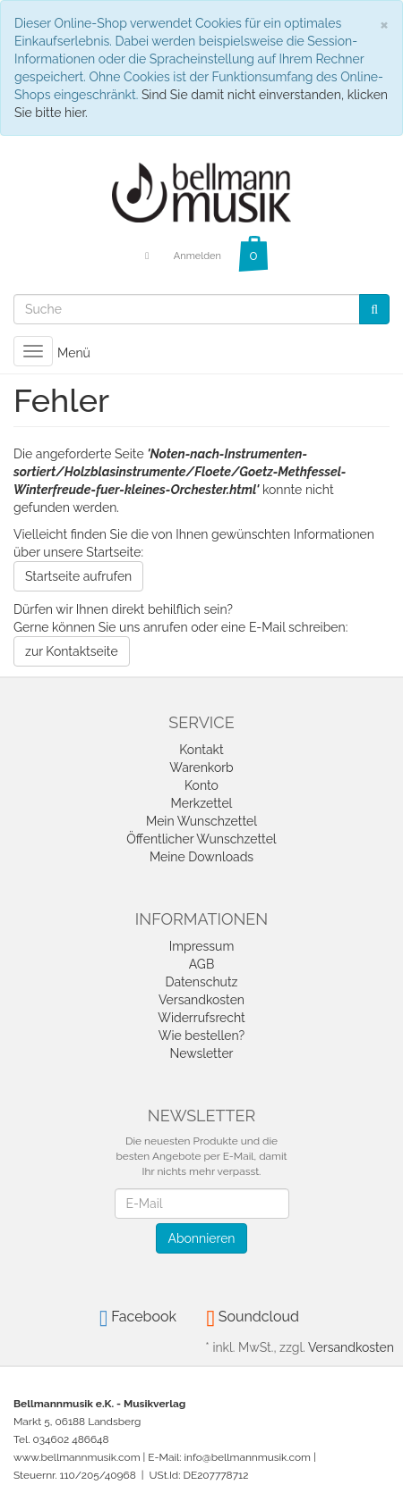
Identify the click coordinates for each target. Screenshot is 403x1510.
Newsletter (201, 1053)
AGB (201, 964)
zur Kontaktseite (71, 651)
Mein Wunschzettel (201, 821)
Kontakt (201, 749)
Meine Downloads (201, 857)
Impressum (202, 946)
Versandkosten (201, 1000)
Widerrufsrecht (201, 1018)
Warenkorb (201, 767)
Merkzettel (202, 803)
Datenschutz (202, 982)
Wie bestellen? (201, 1035)
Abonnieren (201, 1238)
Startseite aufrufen (78, 576)
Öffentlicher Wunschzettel (201, 839)
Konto (201, 785)
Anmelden (197, 256)
